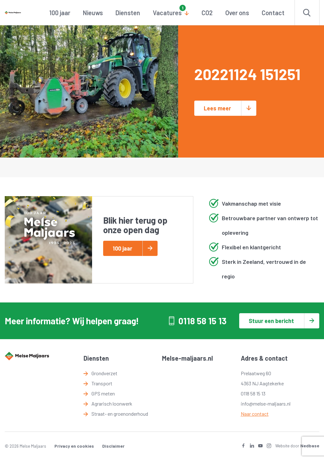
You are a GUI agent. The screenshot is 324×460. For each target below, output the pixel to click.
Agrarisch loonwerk (111, 404)
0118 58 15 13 (202, 320)
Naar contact (255, 414)
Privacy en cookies (74, 446)
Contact (273, 12)
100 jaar (59, 12)
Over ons (237, 12)
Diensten (127, 12)
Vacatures (167, 12)
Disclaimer (113, 446)
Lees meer (217, 108)
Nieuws (93, 12)
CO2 (207, 12)
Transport (101, 383)
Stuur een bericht (271, 320)
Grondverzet (104, 373)
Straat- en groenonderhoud (119, 414)
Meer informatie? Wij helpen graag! (72, 320)
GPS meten (103, 393)
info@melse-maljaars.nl (265, 404)
